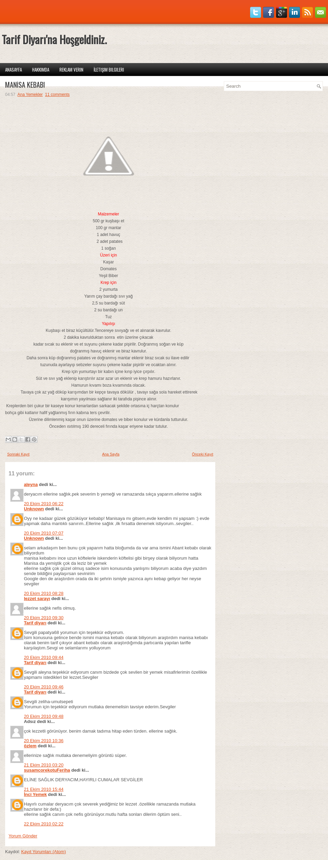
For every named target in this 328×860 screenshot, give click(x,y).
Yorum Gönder (23, 835)
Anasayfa (13, 69)
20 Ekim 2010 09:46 (44, 686)
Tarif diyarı (35, 622)
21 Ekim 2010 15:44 (44, 789)
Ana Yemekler (30, 94)
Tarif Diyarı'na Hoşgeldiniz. (54, 39)
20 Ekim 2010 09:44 (44, 657)
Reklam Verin (71, 69)
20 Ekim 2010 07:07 (44, 533)
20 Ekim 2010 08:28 (44, 593)
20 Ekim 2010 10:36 (44, 740)
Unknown (34, 508)
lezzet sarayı (37, 598)
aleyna (31, 484)
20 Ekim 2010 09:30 (44, 617)
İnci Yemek (35, 794)
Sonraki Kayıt (18, 454)
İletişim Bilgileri (109, 69)
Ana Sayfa (111, 454)
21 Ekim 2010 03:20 (44, 765)
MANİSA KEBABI (25, 84)
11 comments (57, 94)
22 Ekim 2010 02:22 (44, 823)
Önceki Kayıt (202, 454)
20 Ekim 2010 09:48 (44, 716)
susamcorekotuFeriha (47, 770)
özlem (30, 745)
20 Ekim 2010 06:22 (44, 503)
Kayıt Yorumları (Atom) (43, 851)
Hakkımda (40, 69)
